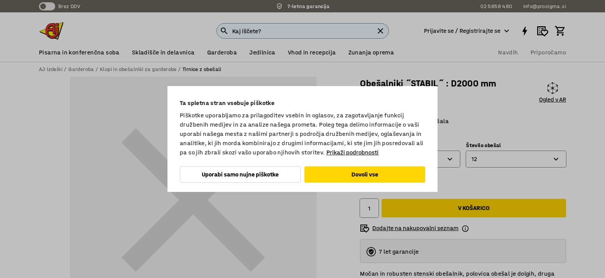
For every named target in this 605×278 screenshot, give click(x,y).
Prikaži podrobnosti (352, 152)
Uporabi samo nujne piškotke (240, 174)
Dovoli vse (365, 174)
